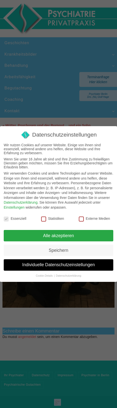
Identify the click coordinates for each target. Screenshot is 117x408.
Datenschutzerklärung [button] (68, 275)
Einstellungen (14, 207)
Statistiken (52, 219)
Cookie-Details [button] (45, 275)
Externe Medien (94, 219)
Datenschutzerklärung (20, 202)
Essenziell (15, 219)
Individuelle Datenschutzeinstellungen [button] (58, 264)
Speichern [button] (58, 250)
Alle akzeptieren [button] (58, 235)
